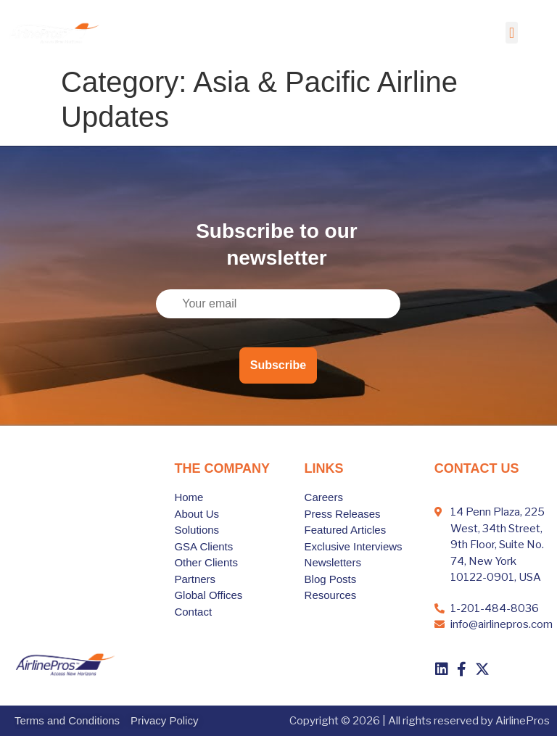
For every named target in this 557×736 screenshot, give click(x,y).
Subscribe (278, 365)
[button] (512, 33)
